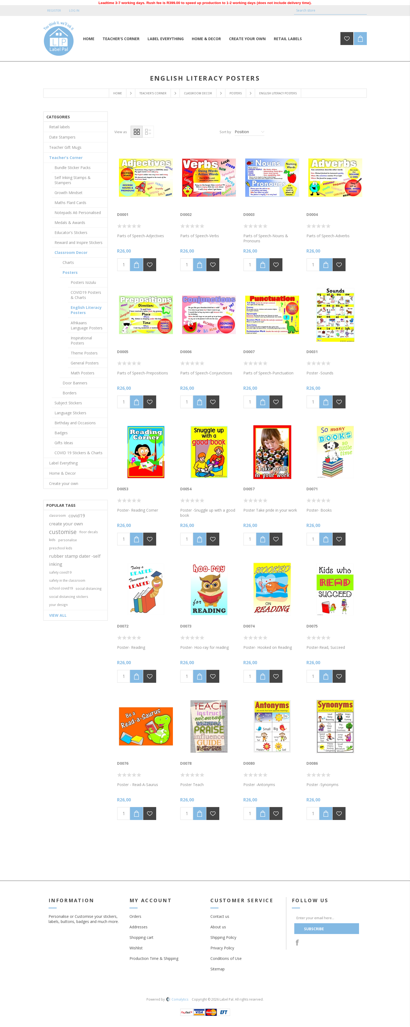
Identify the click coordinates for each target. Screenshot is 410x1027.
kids (52, 539)
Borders (70, 392)
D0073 (186, 626)
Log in (74, 10)
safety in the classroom (67, 580)
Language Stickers (70, 412)
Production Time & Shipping (153, 958)
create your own (66, 524)
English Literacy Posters (86, 310)
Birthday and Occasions (75, 422)
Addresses (138, 926)
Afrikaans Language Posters (86, 325)
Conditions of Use (226, 958)
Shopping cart (141, 937)
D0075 (312, 626)
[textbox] (326, 10)
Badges (61, 432)
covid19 (77, 515)
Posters (236, 93)
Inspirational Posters (81, 340)
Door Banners (75, 382)
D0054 (186, 488)
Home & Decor (62, 473)
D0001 (122, 214)
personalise (67, 540)
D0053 (122, 488)
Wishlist (136, 947)
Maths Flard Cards (70, 202)
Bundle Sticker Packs (72, 167)
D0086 (312, 763)
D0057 (249, 488)
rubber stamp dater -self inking (75, 560)
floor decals (88, 532)
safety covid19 (60, 572)
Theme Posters (84, 353)
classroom (57, 515)
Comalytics (177, 999)
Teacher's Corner (152, 93)
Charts (68, 262)
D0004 (312, 214)
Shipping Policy (223, 937)
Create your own (63, 483)
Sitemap (217, 968)
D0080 (249, 763)
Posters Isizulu (83, 282)
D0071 (312, 488)
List (148, 132)
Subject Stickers (68, 402)
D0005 (122, 351)
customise (63, 532)
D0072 (122, 626)
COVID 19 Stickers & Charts (78, 452)
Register (54, 10)
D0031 (312, 351)
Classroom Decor (198, 93)
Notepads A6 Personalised (77, 212)
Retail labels (59, 126)
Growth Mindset (68, 192)
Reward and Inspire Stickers (78, 242)
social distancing (89, 588)
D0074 (249, 626)
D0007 (249, 351)
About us (218, 926)
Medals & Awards (69, 222)
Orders (135, 916)
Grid (137, 132)
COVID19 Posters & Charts (86, 295)
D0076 (122, 763)
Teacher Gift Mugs (65, 147)
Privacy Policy (222, 947)
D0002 (186, 214)
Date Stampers (62, 137)
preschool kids (60, 548)
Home (117, 93)
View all (58, 615)
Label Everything (63, 463)
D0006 (186, 351)
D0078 (186, 763)
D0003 (249, 214)
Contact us (219, 916)
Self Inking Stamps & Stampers (72, 180)
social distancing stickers (68, 596)
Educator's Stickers (70, 232)
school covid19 (61, 588)
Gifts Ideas (63, 442)
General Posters (85, 363)
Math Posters (82, 372)
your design (58, 604)
